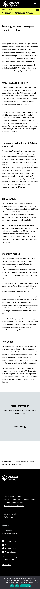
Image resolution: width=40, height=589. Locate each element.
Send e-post (18, 426)
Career (6, 520)
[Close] (37, 10)
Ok (12, 586)
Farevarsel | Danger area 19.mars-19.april (21, 13)
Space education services (14, 505)
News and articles (10, 514)
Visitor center (9, 517)
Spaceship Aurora (8, 559)
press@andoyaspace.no (10, 533)
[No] (37, 582)
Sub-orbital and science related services (19, 500)
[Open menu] (35, 3)
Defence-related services (13, 503)
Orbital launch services (12, 497)
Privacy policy (6, 564)
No (17, 586)
